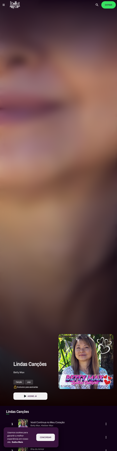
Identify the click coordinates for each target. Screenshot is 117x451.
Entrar (108, 5)
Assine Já (32, 396)
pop (29, 382)
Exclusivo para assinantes (27, 387)
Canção (19, 382)
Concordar (45, 437)
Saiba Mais (17, 442)
